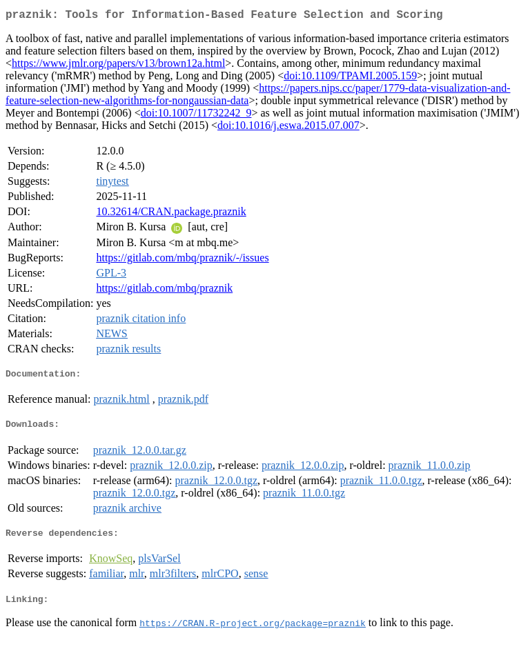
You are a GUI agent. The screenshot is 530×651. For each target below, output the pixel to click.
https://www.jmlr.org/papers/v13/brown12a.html (118, 66)
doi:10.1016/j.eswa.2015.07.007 (288, 128)
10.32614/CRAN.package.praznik (171, 214)
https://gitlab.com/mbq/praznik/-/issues (182, 260)
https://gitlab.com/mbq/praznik (164, 291)
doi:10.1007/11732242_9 (196, 115)
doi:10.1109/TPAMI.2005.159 (350, 78)
